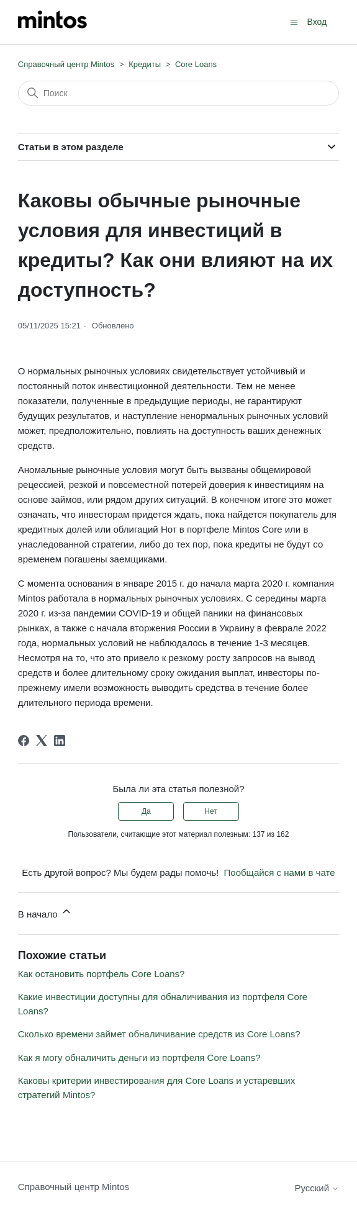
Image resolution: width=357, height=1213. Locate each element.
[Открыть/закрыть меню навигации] (294, 21)
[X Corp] (41, 740)
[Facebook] (23, 740)
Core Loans (196, 64)
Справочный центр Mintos (66, 64)
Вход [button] (317, 22)
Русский (316, 1188)
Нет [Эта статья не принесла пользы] (210, 811)
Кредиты (145, 64)
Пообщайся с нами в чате (279, 872)
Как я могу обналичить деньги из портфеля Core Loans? (139, 1057)
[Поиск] (179, 93)
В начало (45, 912)
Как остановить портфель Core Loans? (101, 973)
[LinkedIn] (59, 740)
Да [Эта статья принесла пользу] (146, 811)
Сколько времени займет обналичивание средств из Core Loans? (159, 1034)
